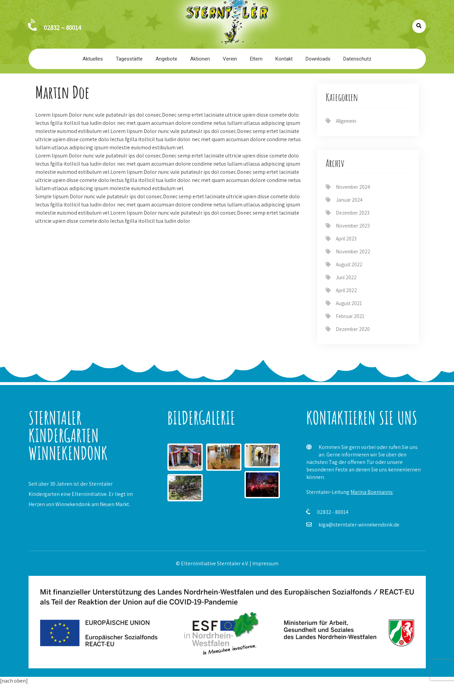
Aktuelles (93, 59)
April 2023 (346, 238)
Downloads (318, 59)
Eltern (256, 59)
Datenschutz (357, 59)
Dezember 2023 (352, 213)
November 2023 (353, 225)
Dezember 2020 (353, 329)
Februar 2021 (350, 316)
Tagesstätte (129, 59)
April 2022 (346, 290)
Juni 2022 (346, 277)
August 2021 (349, 303)
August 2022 (349, 264)
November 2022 (353, 251)
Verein (230, 59)
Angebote (166, 59)
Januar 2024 (349, 200)
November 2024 (353, 187)
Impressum (265, 563)
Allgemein (346, 121)
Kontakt (284, 59)
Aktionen (200, 59)
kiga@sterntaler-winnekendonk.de (359, 524)
